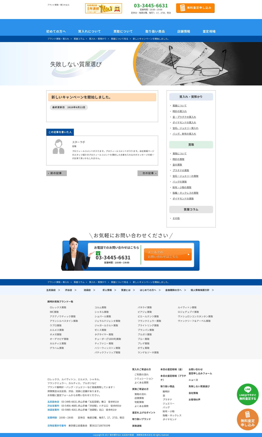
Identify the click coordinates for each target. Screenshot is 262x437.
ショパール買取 (103, 316)
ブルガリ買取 (145, 334)
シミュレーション (144, 378)
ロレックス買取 (58, 307)
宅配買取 (139, 402)
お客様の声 (194, 399)
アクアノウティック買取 (63, 316)
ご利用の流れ (142, 374)
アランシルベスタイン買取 (64, 321)
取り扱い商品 (155, 31)
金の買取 (177, 164)
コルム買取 (100, 307)
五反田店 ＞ (53, 290)
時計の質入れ (180, 111)
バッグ (166, 407)
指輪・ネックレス (172, 415)
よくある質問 (142, 382)
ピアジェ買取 (145, 312)
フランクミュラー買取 (149, 321)
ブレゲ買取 (143, 343)
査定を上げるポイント (144, 412)
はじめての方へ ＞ (150, 290)
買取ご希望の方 (140, 389)
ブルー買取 (143, 339)
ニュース (193, 379)
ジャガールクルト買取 (106, 325)
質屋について (180, 105)
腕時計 (166, 391)
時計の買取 (178, 159)
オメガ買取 (55, 334)
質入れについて (89, 31)
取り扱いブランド (141, 419)
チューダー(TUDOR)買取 (108, 339)
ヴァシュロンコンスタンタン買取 (195, 316)
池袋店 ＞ (89, 290)
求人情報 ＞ (109, 290)
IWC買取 (54, 312)
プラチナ (167, 399)
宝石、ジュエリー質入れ (185, 128)
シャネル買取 (102, 312)
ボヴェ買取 (143, 348)
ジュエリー (168, 403)
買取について (123, 31)
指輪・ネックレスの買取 (185, 192)
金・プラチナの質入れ (184, 117)
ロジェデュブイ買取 (188, 312)
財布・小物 (168, 411)
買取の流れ (140, 394)
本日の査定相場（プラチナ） (173, 377)
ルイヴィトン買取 (187, 307)
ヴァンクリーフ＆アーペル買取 (194, 321)
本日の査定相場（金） (172, 369)
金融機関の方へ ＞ (175, 290)
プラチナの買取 (181, 170)
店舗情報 (183, 31)
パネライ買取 (145, 307)
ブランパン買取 (146, 330)
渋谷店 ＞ (71, 290)
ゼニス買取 (100, 330)
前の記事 (56, 173)
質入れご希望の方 (141, 369)
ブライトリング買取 (148, 325)
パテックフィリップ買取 (107, 352)
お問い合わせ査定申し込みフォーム (200, 371)
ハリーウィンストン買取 (107, 348)
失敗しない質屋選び (199, 386)
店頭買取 (139, 398)
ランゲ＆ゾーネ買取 (148, 352)
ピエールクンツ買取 (148, 316)
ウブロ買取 (55, 325)
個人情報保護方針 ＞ (202, 290)
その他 (176, 218)
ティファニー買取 (104, 343)
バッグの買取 (180, 181)
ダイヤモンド (170, 419)
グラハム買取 (57, 348)
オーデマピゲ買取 (59, 339)
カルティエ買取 (58, 343)
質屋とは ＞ (128, 290)
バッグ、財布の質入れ (184, 133)
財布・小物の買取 (182, 187)
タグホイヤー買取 (104, 334)
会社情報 (193, 393)
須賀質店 (64, 371)
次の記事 (148, 173)
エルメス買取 (57, 330)
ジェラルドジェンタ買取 (107, 321)
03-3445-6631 (151, 5)
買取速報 (137, 425)
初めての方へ (56, 31)
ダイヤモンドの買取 (183, 198)
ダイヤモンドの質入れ (184, 122)
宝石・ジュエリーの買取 (185, 176)
